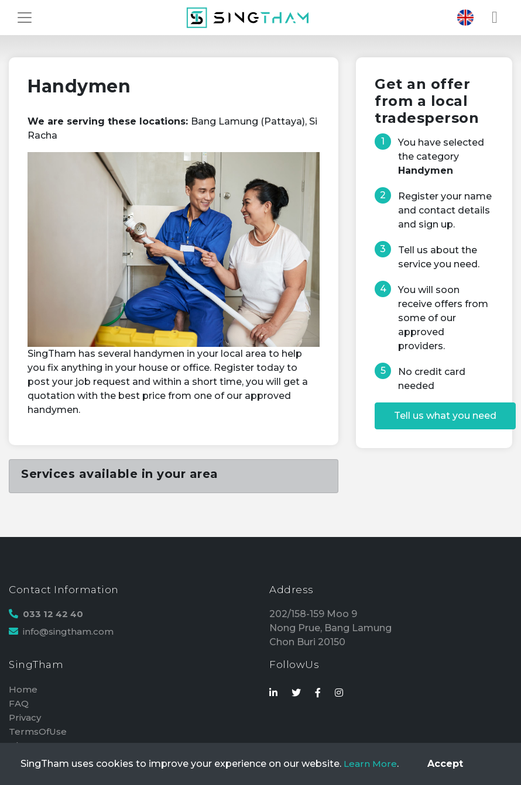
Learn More (371, 763)
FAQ (19, 703)
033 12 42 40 (54, 613)
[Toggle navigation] (24, 17)
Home (24, 689)
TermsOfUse (39, 731)
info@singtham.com (71, 631)
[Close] (445, 764)
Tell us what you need (445, 415)
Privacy (26, 717)
